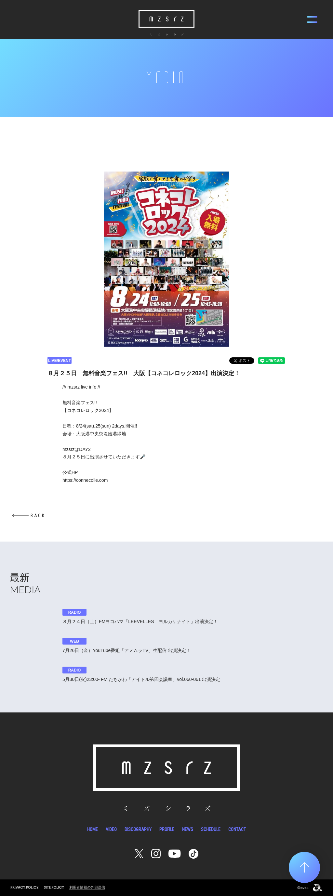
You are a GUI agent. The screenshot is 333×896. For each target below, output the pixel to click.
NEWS (187, 829)
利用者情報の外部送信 (87, 887)
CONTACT (237, 829)
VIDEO (111, 829)
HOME (92, 829)
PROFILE (166, 829)
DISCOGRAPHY (138, 829)
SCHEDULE (210, 829)
